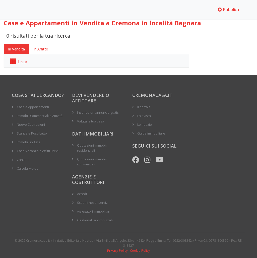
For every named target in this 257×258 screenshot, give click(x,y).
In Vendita (16, 49)
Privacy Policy (117, 250)
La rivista (144, 115)
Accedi (82, 193)
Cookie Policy (140, 250)
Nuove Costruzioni (31, 124)
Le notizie (144, 124)
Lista (18, 61)
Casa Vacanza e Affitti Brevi (37, 151)
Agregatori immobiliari (93, 211)
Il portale (144, 107)
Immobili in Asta (28, 142)
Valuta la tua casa (90, 121)
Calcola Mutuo (27, 168)
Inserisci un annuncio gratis (98, 112)
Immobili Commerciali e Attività (39, 115)
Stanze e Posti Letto (32, 133)
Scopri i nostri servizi (92, 202)
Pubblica (228, 9)
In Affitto (40, 49)
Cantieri (23, 159)
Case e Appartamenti (33, 107)
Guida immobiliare (151, 133)
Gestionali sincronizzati (95, 220)
